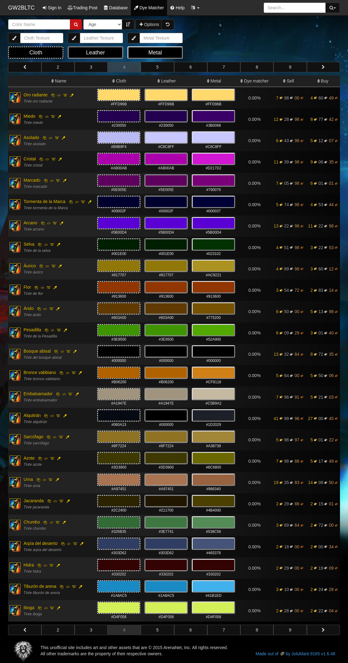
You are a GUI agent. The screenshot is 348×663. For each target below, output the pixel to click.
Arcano (30, 222)
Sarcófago (33, 436)
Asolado (31, 137)
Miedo (29, 116)
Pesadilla (32, 329)
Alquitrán (32, 415)
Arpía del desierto (41, 543)
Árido (29, 308)
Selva (29, 244)
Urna (28, 479)
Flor (27, 287)
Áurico (30, 265)
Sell (288, 81)
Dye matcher (254, 81)
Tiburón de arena (40, 586)
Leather (166, 81)
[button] (195, 7)
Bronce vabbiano (40, 372)
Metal (214, 81)
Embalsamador (38, 393)
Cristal (30, 158)
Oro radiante (36, 94)
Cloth (119, 81)
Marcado (32, 180)
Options (149, 24)
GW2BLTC (21, 8)
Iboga (29, 607)
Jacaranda (34, 500)
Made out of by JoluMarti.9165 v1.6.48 (295, 653)
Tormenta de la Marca (44, 201)
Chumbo (32, 522)
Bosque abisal (37, 351)
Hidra (29, 565)
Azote (29, 458)
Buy (323, 81)
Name (59, 81)
